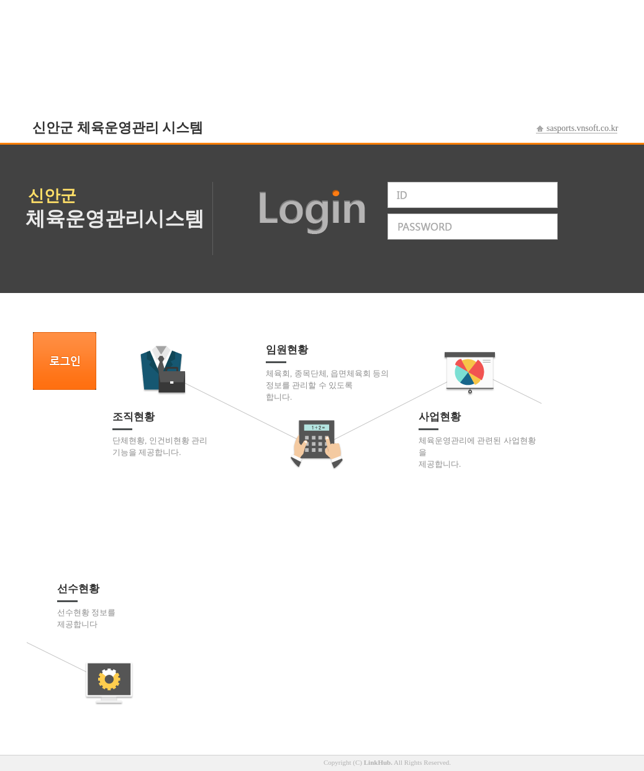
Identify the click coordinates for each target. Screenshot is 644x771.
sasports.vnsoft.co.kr (581, 128)
